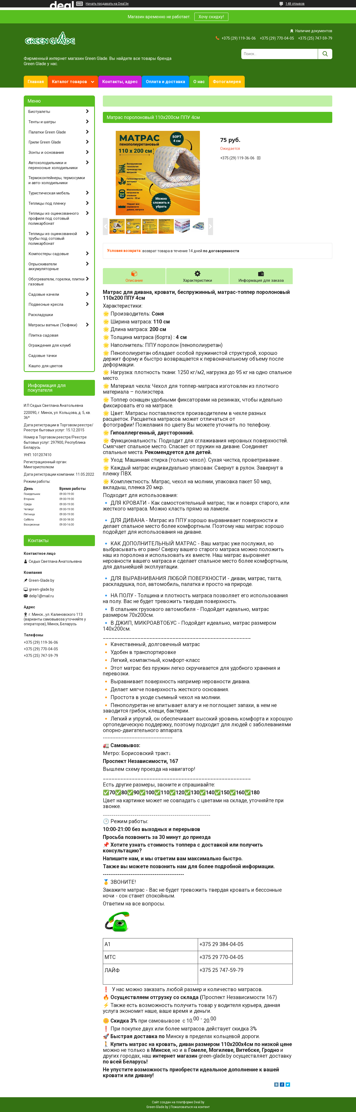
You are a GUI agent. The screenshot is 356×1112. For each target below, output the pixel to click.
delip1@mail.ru (41, 596)
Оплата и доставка (165, 81)
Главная (36, 81)
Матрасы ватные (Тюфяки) (52, 325)
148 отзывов (295, 4)
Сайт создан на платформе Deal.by (178, 1102)
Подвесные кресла (45, 304)
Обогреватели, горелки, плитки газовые (56, 282)
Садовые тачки (42, 355)
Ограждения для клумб (49, 345)
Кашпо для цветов (45, 366)
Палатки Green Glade (47, 132)
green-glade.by (41, 589)
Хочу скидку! (211, 16)
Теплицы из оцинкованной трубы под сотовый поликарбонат (52, 238)
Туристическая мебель (49, 193)
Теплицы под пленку (47, 203)
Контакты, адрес (120, 81)
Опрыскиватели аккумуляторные (43, 266)
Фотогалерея (227, 81)
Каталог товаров (69, 81)
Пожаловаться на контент (190, 1107)
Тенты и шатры (42, 122)
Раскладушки (40, 314)
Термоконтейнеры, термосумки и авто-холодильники (56, 180)
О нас (199, 81)
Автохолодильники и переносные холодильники (53, 165)
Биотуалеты (39, 111)
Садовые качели (43, 294)
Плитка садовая (43, 335)
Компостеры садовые (48, 253)
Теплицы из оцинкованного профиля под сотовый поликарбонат (53, 218)
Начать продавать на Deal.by (107, 4)
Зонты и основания (46, 152)
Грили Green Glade (44, 142)
